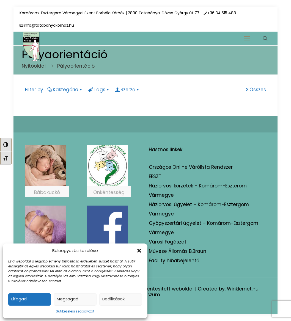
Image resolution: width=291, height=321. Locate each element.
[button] (139, 250)
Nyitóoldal (34, 66)
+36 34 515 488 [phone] (221, 13)
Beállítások (113, 299)
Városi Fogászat (167, 242)
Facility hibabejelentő (174, 260)
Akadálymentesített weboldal (158, 289)
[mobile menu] (247, 38)
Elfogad (19, 299)
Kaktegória (65, 89)
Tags (99, 89)
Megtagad (67, 299)
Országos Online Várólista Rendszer (191, 167)
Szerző (127, 89)
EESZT (155, 176)
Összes (255, 89)
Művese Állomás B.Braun (177, 251)
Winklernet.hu (243, 289)
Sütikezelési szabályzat (75, 311)
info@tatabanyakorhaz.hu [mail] (49, 25)
